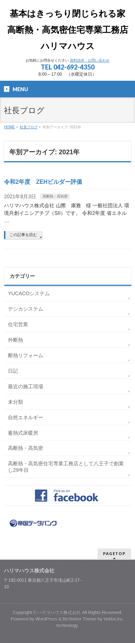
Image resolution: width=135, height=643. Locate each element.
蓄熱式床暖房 (23, 433)
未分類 (15, 402)
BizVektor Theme (79, 618)
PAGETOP (114, 553)
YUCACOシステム (29, 293)
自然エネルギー (25, 417)
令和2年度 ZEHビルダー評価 (43, 182)
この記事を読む (23, 234)
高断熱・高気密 (55, 196)
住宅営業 (18, 324)
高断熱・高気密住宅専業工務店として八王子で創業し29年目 (66, 467)
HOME (9, 127)
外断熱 (15, 340)
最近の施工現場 (25, 386)
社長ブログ (29, 127)
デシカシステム (25, 309)
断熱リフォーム (25, 355)
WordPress (46, 618)
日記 (13, 371)
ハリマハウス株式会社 (59, 612)
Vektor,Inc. (114, 618)
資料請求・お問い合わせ (89, 60)
